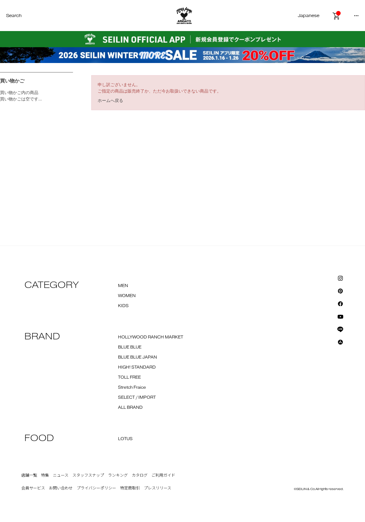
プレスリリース (157, 488)
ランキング (118, 475)
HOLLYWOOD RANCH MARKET (150, 337)
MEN (123, 285)
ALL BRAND (130, 407)
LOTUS (125, 438)
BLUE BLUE (129, 347)
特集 (45, 475)
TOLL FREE (129, 377)
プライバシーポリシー (96, 488)
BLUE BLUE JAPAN (137, 357)
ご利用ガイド (163, 475)
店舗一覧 (29, 475)
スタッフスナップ (88, 475)
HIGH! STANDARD (137, 367)
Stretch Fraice (132, 387)
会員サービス (33, 488)
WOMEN (127, 295)
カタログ (140, 475)
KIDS (123, 305)
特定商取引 (130, 488)
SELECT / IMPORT (137, 397)
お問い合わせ (61, 488)
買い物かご (12, 80)
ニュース (60, 475)
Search (14, 15)
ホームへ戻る (110, 100)
